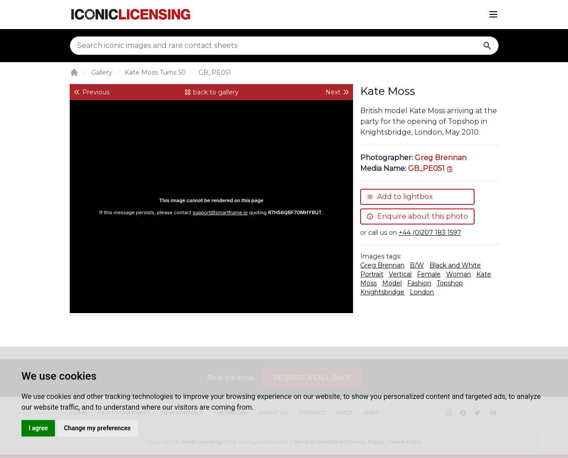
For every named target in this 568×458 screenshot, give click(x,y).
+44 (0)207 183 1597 (430, 233)
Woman (458, 274)
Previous (91, 92)
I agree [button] (38, 428)
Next (337, 92)
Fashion (419, 283)
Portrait (371, 274)
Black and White (455, 265)
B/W (417, 265)
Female (429, 274)
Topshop (450, 283)
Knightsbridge (382, 292)
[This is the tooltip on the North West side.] (431, 168)
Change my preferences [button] (97, 428)
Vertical (400, 274)
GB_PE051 (214, 72)
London (422, 292)
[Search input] (284, 45)
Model (392, 283)
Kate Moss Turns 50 (155, 72)
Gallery (101, 72)
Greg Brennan (441, 157)
